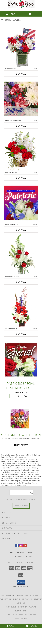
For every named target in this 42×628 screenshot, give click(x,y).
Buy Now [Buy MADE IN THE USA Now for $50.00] (21, 73)
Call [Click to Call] (10, 625)
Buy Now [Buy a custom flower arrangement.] (21, 445)
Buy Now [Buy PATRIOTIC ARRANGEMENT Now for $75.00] (21, 125)
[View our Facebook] (17, 546)
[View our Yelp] (25, 546)
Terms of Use (21, 619)
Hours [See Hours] (31, 625)
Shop (10, 14)
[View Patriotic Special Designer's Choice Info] (21, 360)
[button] (21, 582)
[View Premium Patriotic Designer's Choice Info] (21, 202)
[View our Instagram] (21, 546)
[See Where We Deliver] (21, 506)
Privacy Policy (10, 615)
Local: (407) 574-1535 (21, 556)
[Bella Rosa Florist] (21, 8)
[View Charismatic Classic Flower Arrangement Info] (21, 254)
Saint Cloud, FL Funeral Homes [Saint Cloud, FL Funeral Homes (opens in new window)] (14, 595)
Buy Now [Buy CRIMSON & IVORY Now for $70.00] (21, 177)
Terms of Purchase (27, 615)
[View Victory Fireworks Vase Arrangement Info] (21, 306)
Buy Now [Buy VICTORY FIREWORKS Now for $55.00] (21, 333)
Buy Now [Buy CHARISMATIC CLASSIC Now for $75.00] (21, 281)
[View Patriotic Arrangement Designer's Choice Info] (21, 98)
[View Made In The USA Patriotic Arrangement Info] (21, 46)
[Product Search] (21, 492)
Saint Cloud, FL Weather (16, 607)
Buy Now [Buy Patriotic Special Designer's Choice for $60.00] (21, 396)
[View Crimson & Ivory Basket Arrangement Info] (21, 150)
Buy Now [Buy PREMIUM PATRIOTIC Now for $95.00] (21, 229)
